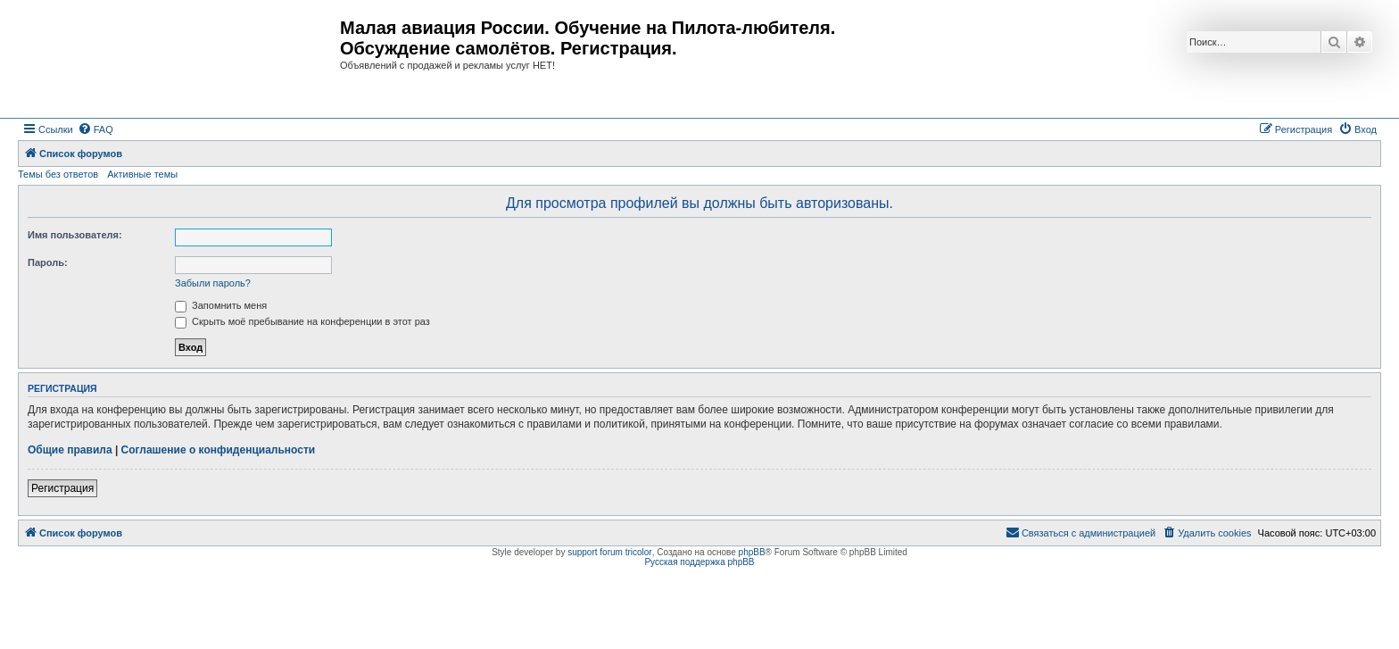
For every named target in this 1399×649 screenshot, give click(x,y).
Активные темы (142, 174)
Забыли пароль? (213, 283)
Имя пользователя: (75, 234)
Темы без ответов (58, 174)
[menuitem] (95, 129)
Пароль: (48, 262)
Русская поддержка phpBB (699, 562)
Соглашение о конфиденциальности (218, 450)
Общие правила (70, 450)
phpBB (752, 552)
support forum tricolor (609, 552)
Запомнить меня (221, 305)
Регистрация (62, 488)
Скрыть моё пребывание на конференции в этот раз (302, 321)
